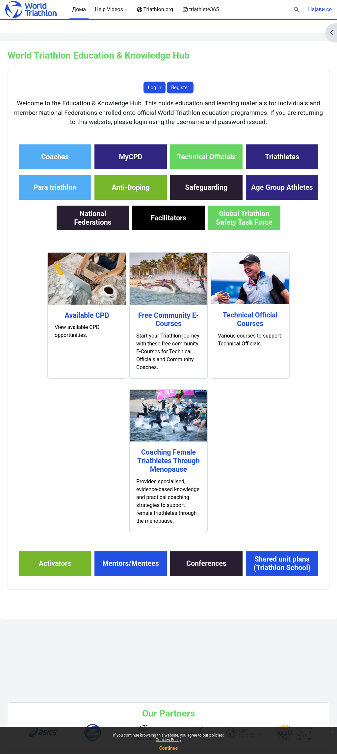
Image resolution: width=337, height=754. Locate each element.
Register (180, 87)
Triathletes (93, 197)
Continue (168, 748)
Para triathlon (168, 197)
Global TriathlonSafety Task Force (206, 258)
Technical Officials (244, 166)
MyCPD (168, 166)
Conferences (244, 603)
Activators (93, 603)
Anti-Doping (244, 197)
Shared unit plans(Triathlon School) (168, 634)
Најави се (320, 9)
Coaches (92, 166)
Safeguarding (93, 227)
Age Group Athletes (168, 227)
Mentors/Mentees (168, 603)
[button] (297, 9)
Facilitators (130, 258)
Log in (154, 87)
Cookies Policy (168, 740)
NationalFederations (244, 227)
